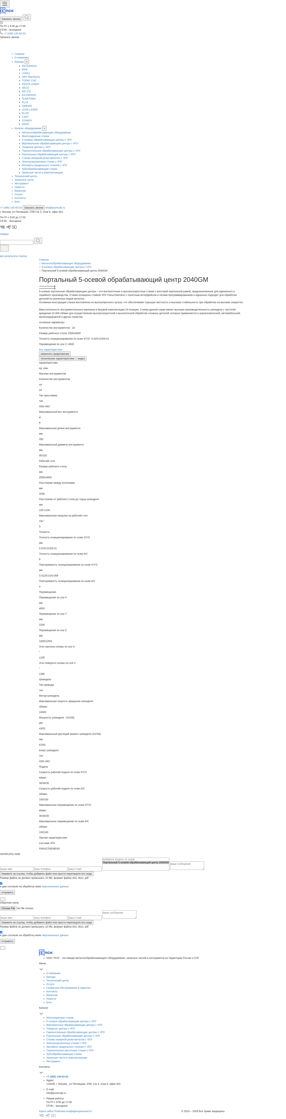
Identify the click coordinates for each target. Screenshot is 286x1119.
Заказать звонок (11, 18)
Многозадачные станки (35, 136)
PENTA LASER (30, 84)
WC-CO (26, 91)
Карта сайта (46, 1111)
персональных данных (55, 886)
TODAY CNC (29, 80)
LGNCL (26, 73)
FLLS (25, 102)
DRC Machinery (31, 76)
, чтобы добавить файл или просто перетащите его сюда (46, 873)
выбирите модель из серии (136, 859)
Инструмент (22, 183)
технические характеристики (57, 358)
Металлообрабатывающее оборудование (46, 132)
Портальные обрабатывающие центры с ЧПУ (49, 154)
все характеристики (50, 349)
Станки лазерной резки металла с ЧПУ (45, 158)
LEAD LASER (30, 109)
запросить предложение (54, 353)
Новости (19, 187)
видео (81, 358)
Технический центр (26, 176)
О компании (22, 57)
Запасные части (24, 179)
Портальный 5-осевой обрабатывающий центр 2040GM (136, 862)
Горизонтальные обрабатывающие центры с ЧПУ (51, 150)
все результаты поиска (13, 256)
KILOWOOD (29, 95)
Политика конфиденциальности (73, 1111)
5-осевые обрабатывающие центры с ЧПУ (47, 139)
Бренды (19, 61)
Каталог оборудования (28, 128)
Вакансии (20, 190)
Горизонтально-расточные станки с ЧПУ (70, 1050)
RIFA (25, 69)
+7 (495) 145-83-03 (15, 33)
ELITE (25, 113)
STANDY (27, 120)
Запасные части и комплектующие (42, 172)
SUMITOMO (29, 98)
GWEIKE (27, 105)
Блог (17, 201)
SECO (25, 87)
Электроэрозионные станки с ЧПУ (42, 161)
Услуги (18, 194)
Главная (19, 53)
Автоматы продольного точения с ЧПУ (44, 165)
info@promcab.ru (55, 207)
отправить (7, 892)
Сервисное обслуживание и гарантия (68, 987)
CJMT (25, 116)
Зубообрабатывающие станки (39, 168)
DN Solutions (29, 65)
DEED (25, 124)
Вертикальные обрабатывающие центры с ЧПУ (50, 143)
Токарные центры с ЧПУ (36, 147)
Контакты (20, 198)
